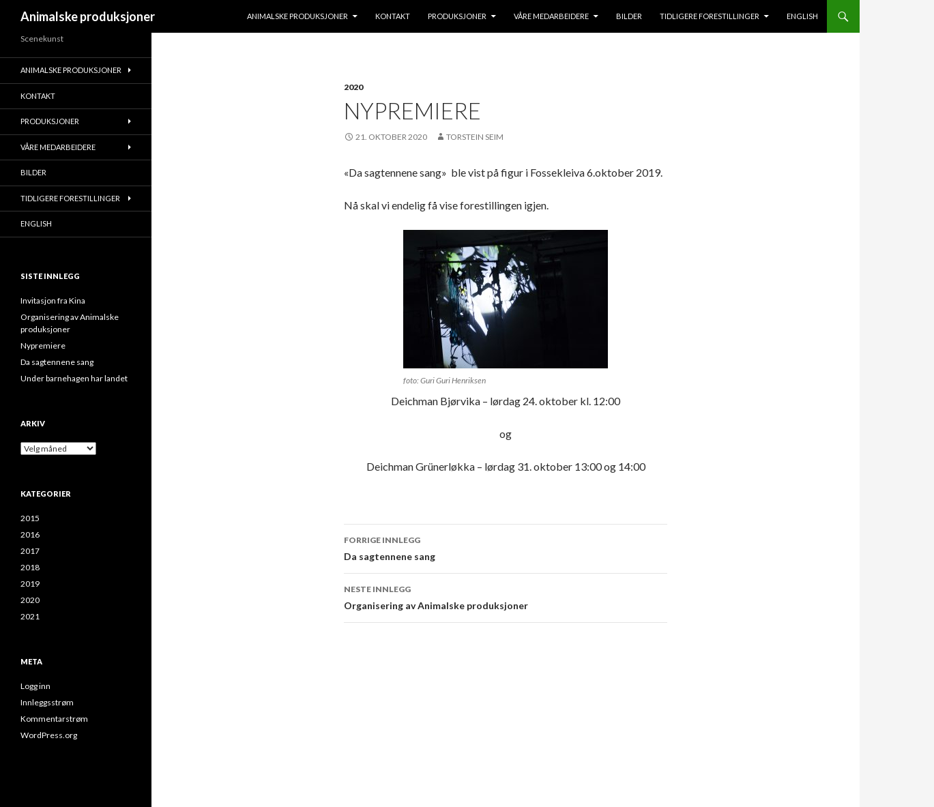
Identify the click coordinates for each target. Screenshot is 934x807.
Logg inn (35, 686)
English (802, 16)
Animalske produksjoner (87, 16)
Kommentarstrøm (54, 719)
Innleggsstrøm (47, 702)
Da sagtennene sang (505, 547)
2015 (30, 518)
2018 (30, 567)
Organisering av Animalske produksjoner (505, 596)
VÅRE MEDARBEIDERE (551, 16)
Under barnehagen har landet (74, 378)
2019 (30, 583)
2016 (30, 534)
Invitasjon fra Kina (52, 300)
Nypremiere (42, 345)
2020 (353, 87)
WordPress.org (48, 735)
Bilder (629, 16)
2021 (30, 616)
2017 (30, 551)
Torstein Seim (475, 137)
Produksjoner (457, 16)
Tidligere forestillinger (709, 16)
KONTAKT (392, 16)
